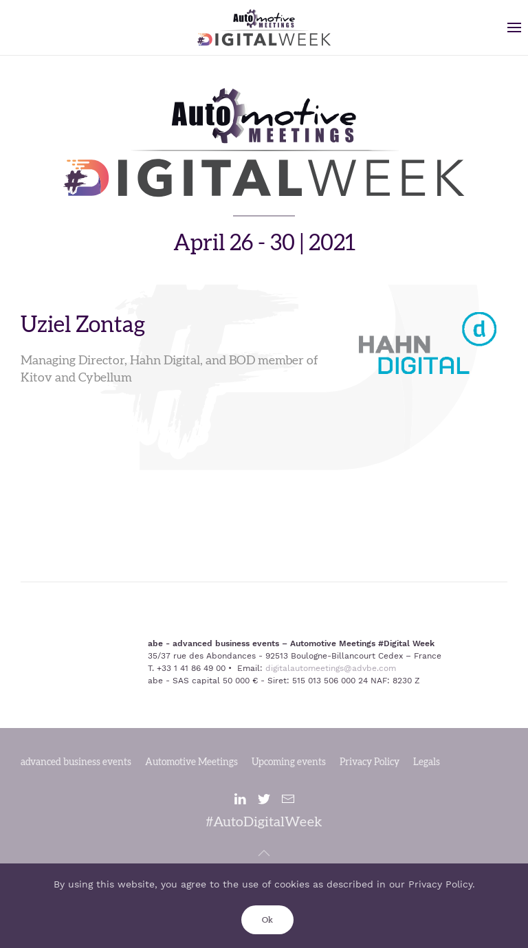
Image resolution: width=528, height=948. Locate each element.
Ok (267, 920)
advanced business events (76, 762)
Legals (426, 762)
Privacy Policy (369, 762)
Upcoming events (289, 762)
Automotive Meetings (191, 762)
